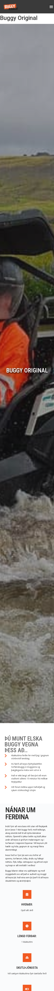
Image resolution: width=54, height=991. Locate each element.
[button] (51, 7)
